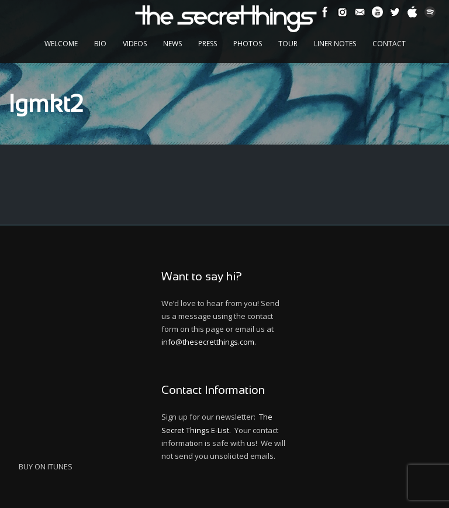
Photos (247, 44)
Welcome (61, 44)
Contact (389, 44)
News (172, 44)
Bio (100, 44)
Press (207, 44)
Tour (288, 44)
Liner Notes (335, 44)
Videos (135, 44)
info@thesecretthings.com (207, 342)
